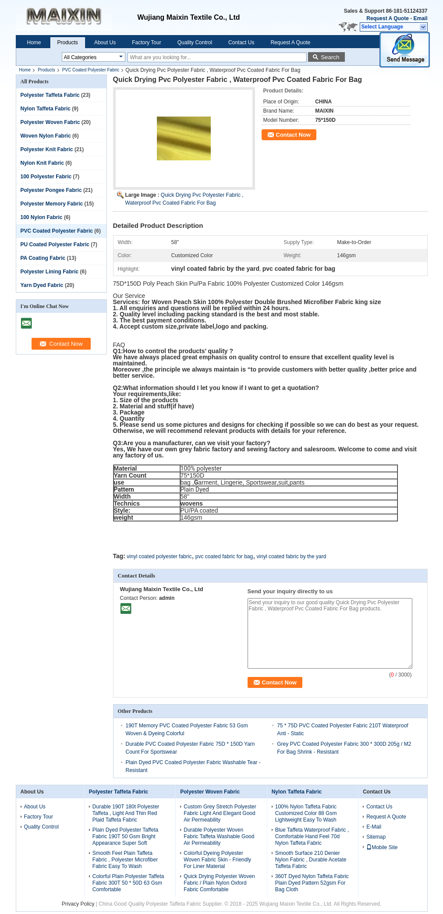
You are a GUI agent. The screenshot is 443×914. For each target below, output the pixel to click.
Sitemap (376, 837)
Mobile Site (381, 847)
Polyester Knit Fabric (47, 149)
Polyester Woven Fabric (50, 122)
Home (34, 42)
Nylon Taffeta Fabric (46, 109)
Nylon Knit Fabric (42, 163)
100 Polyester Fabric (46, 177)
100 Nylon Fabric (42, 217)
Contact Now (293, 134)
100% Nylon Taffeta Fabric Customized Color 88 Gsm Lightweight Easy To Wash (306, 813)
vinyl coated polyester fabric (159, 556)
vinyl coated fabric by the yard (291, 556)
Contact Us (241, 42)
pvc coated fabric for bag (224, 556)
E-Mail (373, 827)
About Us (105, 42)
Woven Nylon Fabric (46, 136)
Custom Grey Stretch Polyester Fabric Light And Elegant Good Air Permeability (220, 813)
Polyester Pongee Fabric (51, 190)
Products (67, 42)
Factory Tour (146, 42)
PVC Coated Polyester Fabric (91, 69)
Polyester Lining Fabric (50, 272)
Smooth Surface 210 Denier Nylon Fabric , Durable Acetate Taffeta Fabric (311, 859)
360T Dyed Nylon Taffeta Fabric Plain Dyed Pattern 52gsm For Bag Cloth (312, 883)
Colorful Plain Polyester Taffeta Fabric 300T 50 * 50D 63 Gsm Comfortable (128, 883)
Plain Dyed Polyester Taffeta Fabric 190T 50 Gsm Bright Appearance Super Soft (125, 836)
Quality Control (194, 42)
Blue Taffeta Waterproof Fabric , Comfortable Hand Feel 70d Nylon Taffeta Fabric (312, 836)
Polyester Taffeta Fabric (50, 95)
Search (330, 57)
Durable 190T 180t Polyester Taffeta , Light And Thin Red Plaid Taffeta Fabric (125, 813)
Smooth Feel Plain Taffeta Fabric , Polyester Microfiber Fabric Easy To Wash (125, 859)
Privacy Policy (78, 904)
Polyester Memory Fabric (52, 204)
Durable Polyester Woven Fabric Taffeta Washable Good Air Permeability (219, 836)
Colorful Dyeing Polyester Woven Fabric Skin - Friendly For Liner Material (217, 859)
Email (420, 18)
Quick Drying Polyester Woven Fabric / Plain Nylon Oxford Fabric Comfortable (219, 883)
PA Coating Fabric (43, 258)
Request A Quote (387, 18)
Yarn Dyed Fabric (42, 285)
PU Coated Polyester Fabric (55, 244)
